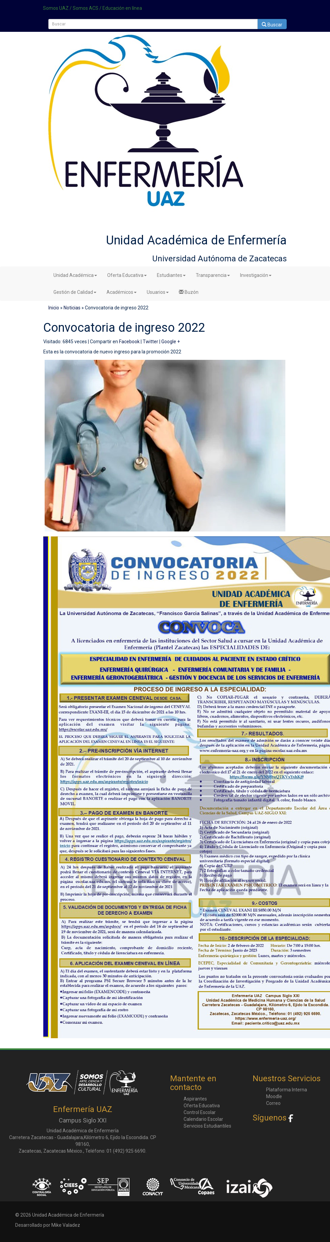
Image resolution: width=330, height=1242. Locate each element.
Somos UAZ (56, 8)
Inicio (53, 307)
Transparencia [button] (213, 275)
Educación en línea (122, 8)
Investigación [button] (256, 275)
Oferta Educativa (202, 1105)
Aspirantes (195, 1099)
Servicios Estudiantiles (207, 1126)
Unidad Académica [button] (75, 275)
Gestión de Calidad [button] (74, 292)
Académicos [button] (122, 292)
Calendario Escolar (203, 1119)
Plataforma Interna (286, 1089)
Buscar (272, 24)
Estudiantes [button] (171, 275)
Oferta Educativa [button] (127, 275)
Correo (273, 1103)
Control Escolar (200, 1112)
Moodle (274, 1096)
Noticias (72, 307)
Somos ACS (85, 8)
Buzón (188, 292)
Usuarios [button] (158, 292)
